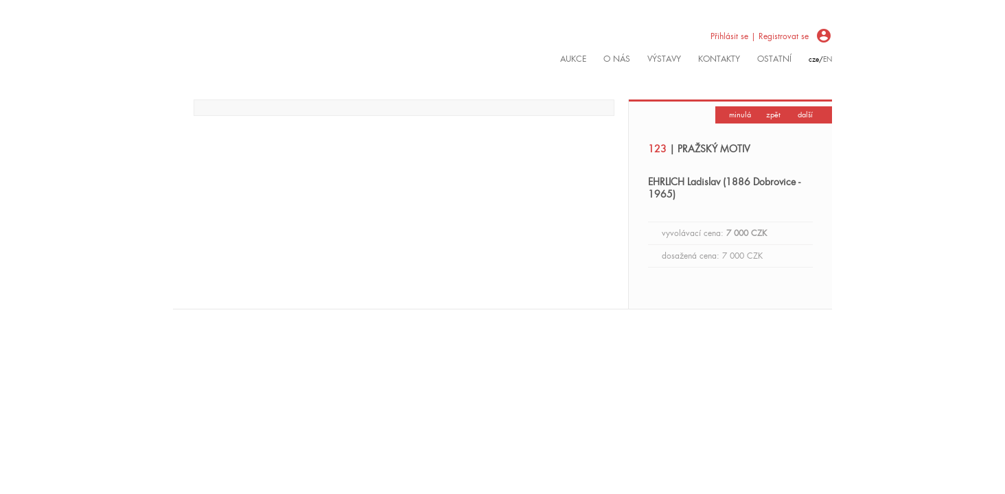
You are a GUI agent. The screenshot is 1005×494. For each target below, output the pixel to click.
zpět (773, 114)
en (827, 59)
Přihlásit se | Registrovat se (760, 36)
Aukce (573, 59)
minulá (740, 114)
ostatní (774, 59)
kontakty (719, 59)
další (805, 114)
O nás (616, 59)
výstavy (664, 59)
